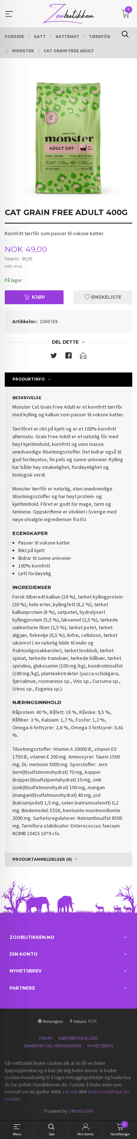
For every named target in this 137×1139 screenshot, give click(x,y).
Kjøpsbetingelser (78, 1038)
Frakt (45, 1038)
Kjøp (34, 297)
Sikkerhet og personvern (52, 1046)
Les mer (70, 1092)
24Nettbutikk (81, 1111)
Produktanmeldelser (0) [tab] (42, 859)
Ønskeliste (102, 297)
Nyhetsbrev (100, 1046)
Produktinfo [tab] (28, 379)
